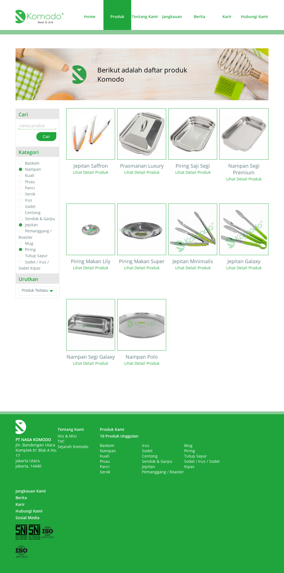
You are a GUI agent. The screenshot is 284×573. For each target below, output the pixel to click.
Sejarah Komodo (73, 446)
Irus (28, 200)
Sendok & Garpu (40, 218)
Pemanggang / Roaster (163, 471)
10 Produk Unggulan (119, 436)
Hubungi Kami (254, 16)
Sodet (30, 206)
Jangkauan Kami (31, 491)
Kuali (29, 175)
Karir (227, 16)
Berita (199, 16)
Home (89, 16)
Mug (29, 243)
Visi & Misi (67, 436)
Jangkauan (172, 16)
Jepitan (31, 224)
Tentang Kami (145, 16)
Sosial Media (27, 517)
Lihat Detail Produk (90, 172)
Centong (32, 212)
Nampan (33, 169)
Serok (30, 194)
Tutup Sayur (36, 255)
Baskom (32, 163)
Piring (30, 249)
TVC (61, 441)
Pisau (30, 181)
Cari (46, 136)
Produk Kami (112, 429)
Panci (30, 187)
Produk (117, 16)
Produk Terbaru (37, 291)
